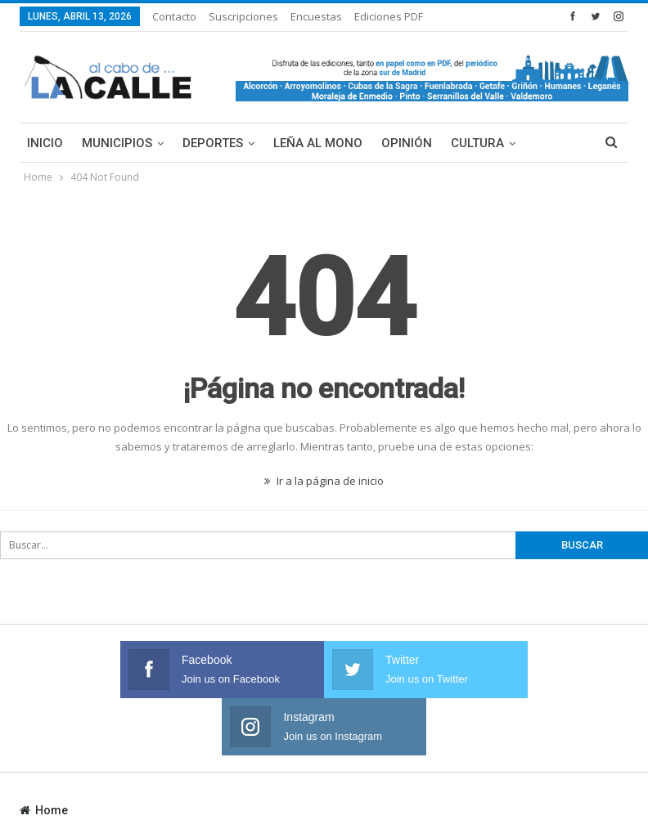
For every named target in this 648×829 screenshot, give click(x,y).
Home (44, 753)
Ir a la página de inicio (324, 480)
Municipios (117, 143)
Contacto (174, 16)
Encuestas (316, 16)
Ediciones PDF (388, 16)
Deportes (212, 143)
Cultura (477, 143)
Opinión (406, 143)
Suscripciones (243, 16)
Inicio (45, 143)
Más (547, 143)
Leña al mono (317, 143)
